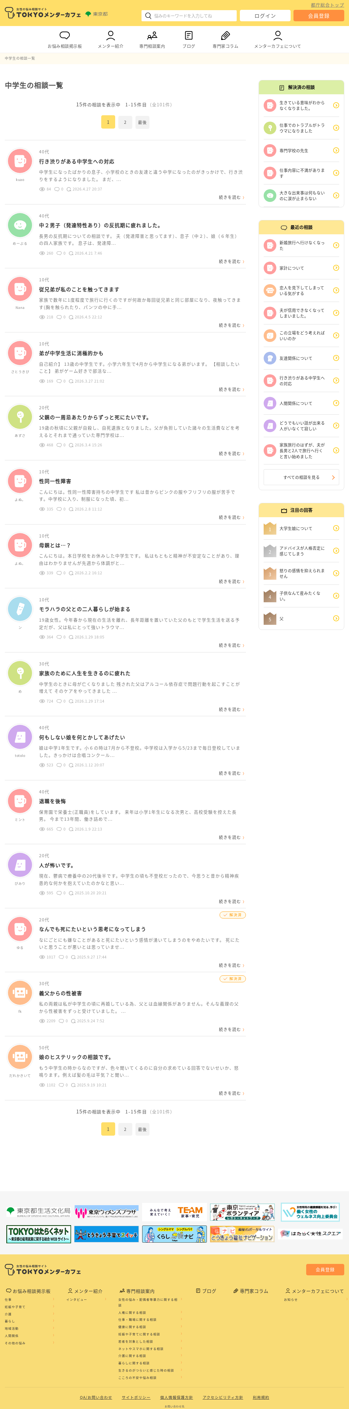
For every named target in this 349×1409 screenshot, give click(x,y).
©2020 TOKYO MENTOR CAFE (174, 1404)
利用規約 (261, 1358)
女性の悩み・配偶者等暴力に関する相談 (148, 1264)
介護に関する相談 (132, 1317)
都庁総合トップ (327, 5)
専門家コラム (225, 38)
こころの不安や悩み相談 (137, 1339)
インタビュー (76, 1261)
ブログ (189, 38)
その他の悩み (15, 1304)
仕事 (8, 1261)
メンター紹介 (110, 38)
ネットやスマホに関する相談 (141, 1310)
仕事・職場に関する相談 (137, 1281)
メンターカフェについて (277, 38)
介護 (8, 1275)
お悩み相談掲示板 (65, 38)
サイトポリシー (136, 1358)
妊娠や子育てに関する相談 (139, 1295)
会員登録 (319, 15)
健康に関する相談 (132, 1288)
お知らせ (291, 1261)
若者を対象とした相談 (135, 1302)
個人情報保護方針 (176, 1358)
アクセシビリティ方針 (223, 1358)
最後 (142, 122)
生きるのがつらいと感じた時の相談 (146, 1331)
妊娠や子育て (15, 1268)
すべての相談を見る (301, 478)
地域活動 (12, 1290)
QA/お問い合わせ (96, 1358)
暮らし (10, 1282)
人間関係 (12, 1297)
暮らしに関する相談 (134, 1324)
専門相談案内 (152, 38)
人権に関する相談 (132, 1274)
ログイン (265, 15)
